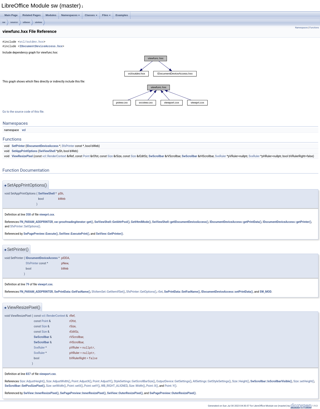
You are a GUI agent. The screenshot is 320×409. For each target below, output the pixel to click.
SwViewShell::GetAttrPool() (112, 221)
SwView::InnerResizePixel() (41, 393)
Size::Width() (137, 385)
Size (110, 156)
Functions (314, 27)
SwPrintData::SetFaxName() (182, 291)
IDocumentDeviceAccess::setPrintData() (227, 291)
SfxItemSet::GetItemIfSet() (108, 291)
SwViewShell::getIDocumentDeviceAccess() (180, 221)
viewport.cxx (47, 374)
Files (106, 15)
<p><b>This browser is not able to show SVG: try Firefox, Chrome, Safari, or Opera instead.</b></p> (160, 66)
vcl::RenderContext (54, 156)
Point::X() (152, 385)
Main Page (11, 15)
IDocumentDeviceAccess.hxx (41, 46)
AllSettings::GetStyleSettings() (212, 381)
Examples (122, 15)
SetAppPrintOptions (24, 151)
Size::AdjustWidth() (58, 381)
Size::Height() (240, 381)
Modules (51, 15)
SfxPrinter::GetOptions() (141, 291)
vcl (24, 130)
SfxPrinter (68, 146)
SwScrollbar (156, 156)
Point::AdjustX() (82, 381)
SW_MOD (265, 291)
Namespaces (70, 15)
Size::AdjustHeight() (32, 381)
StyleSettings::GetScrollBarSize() (134, 381)
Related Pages (31, 15)
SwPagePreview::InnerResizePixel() (83, 393)
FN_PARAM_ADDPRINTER (36, 221)
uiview (38, 22)
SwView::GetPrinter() (109, 233)
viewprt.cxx (46, 214)
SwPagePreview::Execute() (40, 233)
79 (27, 284)
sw (3, 22)
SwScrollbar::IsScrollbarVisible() (271, 381)
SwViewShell (47, 151)
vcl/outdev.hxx (32, 42)
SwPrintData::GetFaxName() (72, 291)
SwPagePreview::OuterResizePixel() (173, 393)
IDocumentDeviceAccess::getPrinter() (287, 221)
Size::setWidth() (56, 385)
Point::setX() (75, 385)
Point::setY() (92, 385)
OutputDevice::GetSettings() (174, 381)
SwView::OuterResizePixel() (125, 393)
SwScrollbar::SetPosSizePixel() (25, 385)
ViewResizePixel (22, 156)
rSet (160, 291)
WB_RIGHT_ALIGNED (114, 385)
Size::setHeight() (303, 381)
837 (28, 374)
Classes (91, 15)
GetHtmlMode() (141, 221)
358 (28, 214)
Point (86, 156)
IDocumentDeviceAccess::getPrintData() (235, 221)
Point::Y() (170, 385)
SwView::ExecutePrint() (74, 233)
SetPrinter (18, 146)
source (14, 22)
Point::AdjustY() (102, 381)
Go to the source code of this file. (23, 111)
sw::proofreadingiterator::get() (73, 221)
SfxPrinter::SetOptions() (25, 226)
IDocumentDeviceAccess (43, 146)
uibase (26, 22)
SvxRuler (220, 156)
